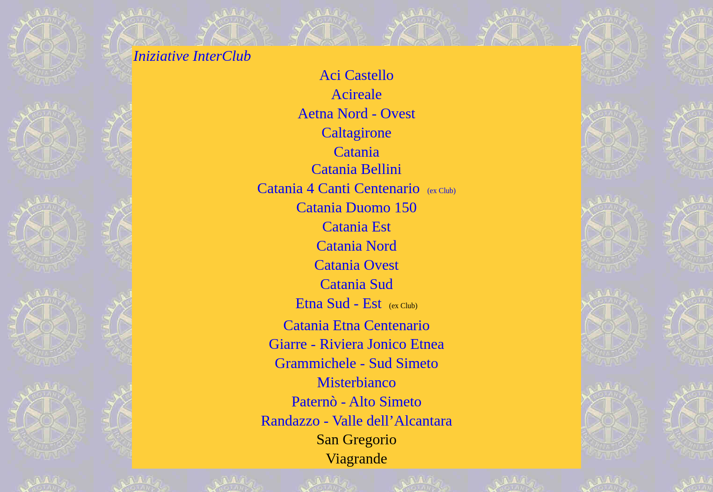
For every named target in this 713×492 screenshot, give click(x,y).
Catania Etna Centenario (357, 325)
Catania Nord (356, 245)
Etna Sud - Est (339, 303)
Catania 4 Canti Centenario (356, 188)
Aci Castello (356, 74)
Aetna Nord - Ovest (356, 113)
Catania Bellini (357, 168)
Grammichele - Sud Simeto (356, 363)
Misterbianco (356, 382)
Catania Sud (356, 283)
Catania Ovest (356, 264)
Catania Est (356, 226)
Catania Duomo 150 (356, 207)
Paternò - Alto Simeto (356, 401)
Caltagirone (356, 132)
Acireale (356, 94)
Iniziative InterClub (192, 55)
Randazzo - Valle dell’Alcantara (356, 420)
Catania (356, 151)
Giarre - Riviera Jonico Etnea (356, 343)
